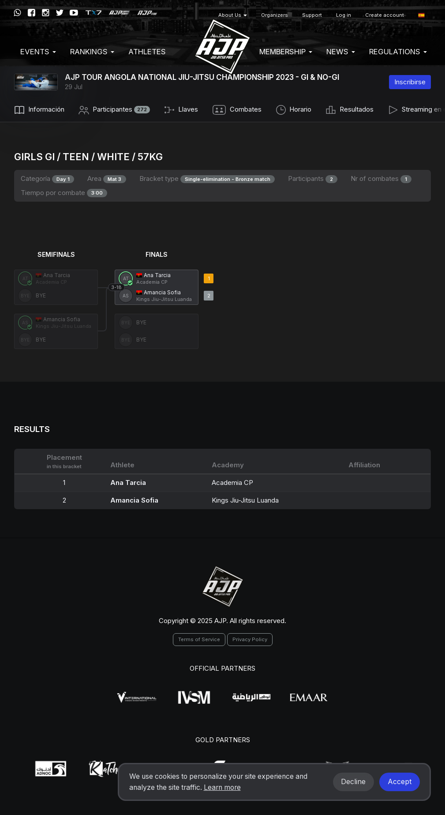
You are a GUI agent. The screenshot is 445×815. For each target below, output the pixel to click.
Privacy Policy (249, 639)
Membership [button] (285, 51)
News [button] (340, 51)
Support (312, 15)
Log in (343, 15)
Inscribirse (410, 82)
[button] (421, 15)
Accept (399, 781)
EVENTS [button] (38, 51)
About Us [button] (232, 15)
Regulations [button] (398, 51)
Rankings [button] (92, 51)
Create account (384, 15)
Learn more (222, 787)
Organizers (274, 15)
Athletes (147, 51)
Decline (353, 781)
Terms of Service (199, 639)
